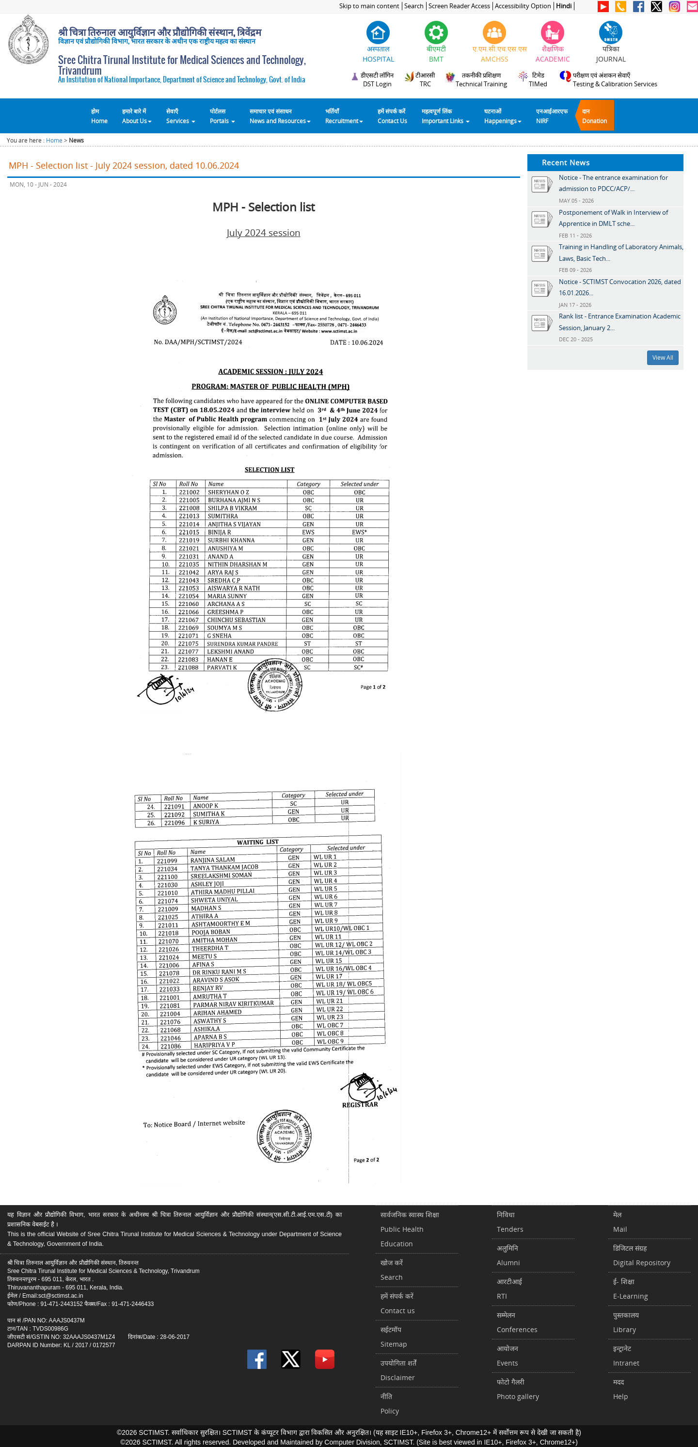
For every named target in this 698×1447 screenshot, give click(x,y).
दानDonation (594, 116)
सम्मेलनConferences (517, 1322)
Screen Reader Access (459, 6)
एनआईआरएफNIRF (552, 116)
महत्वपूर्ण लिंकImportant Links (446, 116)
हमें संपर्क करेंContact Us (392, 116)
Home (54, 140)
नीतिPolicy (390, 1403)
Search (414, 6)
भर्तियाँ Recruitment (344, 116)
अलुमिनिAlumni (508, 1255)
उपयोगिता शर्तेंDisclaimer (398, 1370)
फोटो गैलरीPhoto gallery (518, 1389)
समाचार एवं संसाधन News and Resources (280, 116)
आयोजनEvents (507, 1355)
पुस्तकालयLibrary (626, 1322)
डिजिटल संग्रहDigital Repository (641, 1255)
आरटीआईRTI (509, 1289)
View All (662, 357)
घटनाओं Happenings (503, 116)
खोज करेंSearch (392, 1270)
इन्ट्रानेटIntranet (626, 1355)
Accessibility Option (523, 6)
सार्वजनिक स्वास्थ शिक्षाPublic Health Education (410, 1229)
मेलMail (620, 1222)
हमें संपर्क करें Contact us (398, 1303)
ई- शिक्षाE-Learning (630, 1289)
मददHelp (620, 1389)
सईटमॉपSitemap (394, 1337)
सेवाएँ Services (180, 116)
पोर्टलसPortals (222, 116)
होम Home (99, 116)
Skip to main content (369, 6)
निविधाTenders (510, 1222)
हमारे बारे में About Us (137, 116)
